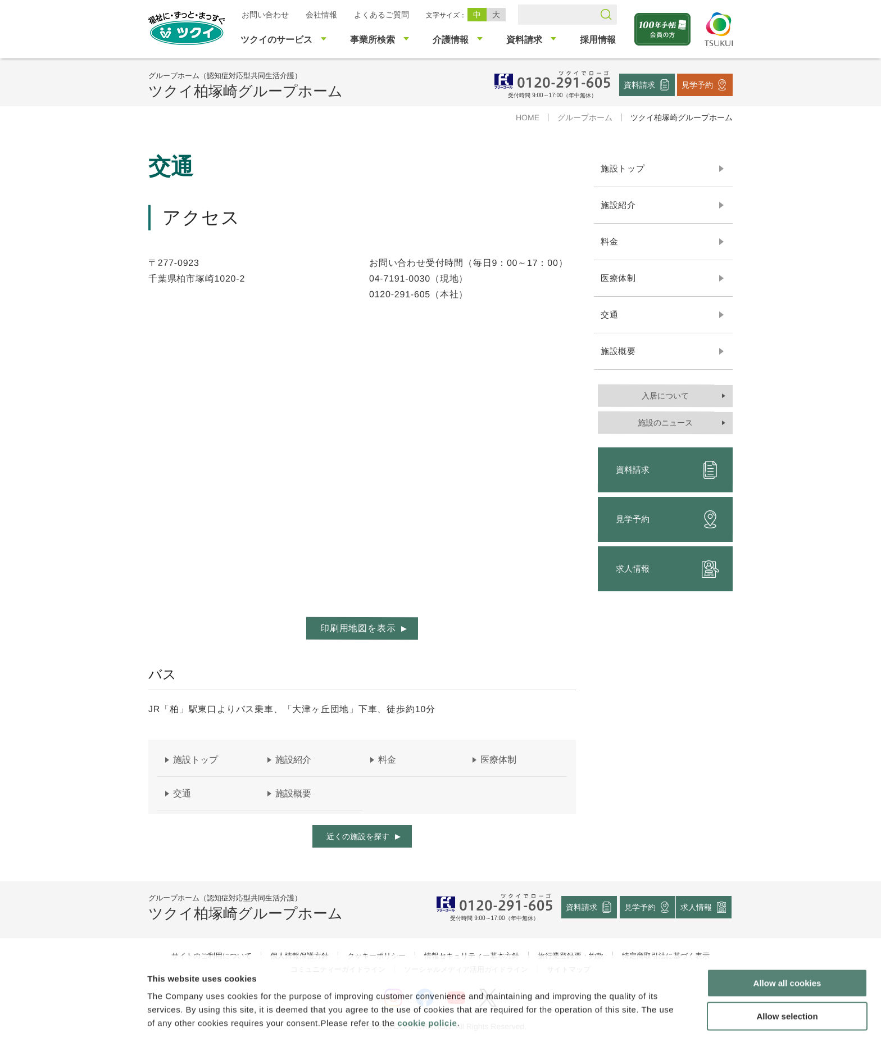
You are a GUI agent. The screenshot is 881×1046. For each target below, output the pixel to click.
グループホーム (584, 117)
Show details (590, 1024)
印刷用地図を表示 (358, 628)
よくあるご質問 (381, 14)
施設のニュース (665, 422)
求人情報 (667, 569)
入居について (665, 395)
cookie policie (427, 987)
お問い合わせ (265, 14)
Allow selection (787, 980)
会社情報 (321, 14)
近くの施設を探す (357, 836)
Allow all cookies (787, 947)
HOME (527, 117)
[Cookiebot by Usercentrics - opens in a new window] (72, 1024)
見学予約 (697, 84)
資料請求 (639, 84)
